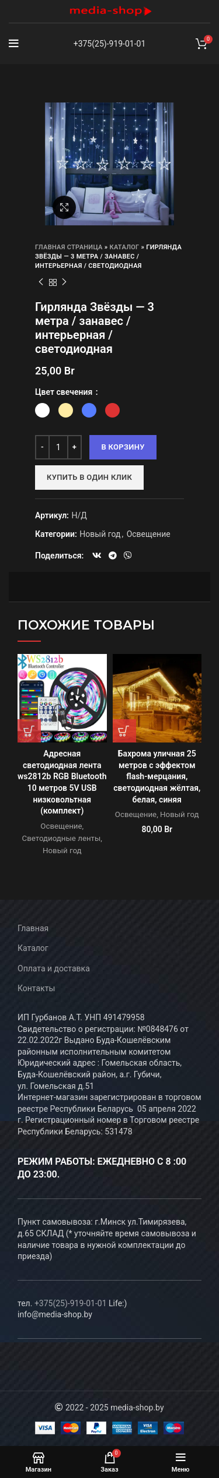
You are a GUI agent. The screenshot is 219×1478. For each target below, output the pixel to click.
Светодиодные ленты (61, 838)
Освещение (149, 534)
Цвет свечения (65, 392)
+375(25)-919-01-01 (110, 43)
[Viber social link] (127, 555)
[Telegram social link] (112, 555)
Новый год (99, 534)
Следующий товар (64, 282)
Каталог (125, 247)
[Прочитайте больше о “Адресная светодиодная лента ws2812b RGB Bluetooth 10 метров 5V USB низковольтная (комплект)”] (29, 730)
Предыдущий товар (40, 282)
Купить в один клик (89, 477)
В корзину (122, 447)
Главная (33, 928)
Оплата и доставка (54, 968)
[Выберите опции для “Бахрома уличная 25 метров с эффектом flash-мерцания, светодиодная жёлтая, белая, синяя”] (124, 730)
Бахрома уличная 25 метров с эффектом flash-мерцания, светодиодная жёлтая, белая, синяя (156, 776)
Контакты (36, 988)
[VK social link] (97, 555)
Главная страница (69, 247)
